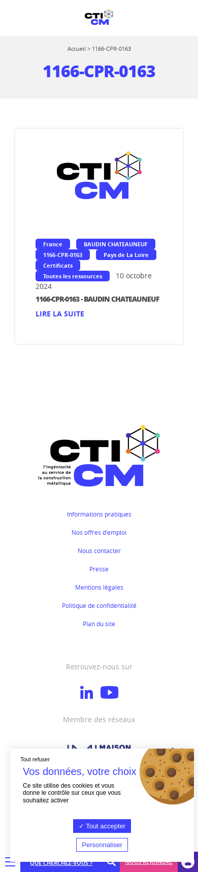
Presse (99, 569)
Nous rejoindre (149, 861)
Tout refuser (35, 759)
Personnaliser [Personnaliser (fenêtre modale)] (102, 845)
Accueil (77, 48)
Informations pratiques (99, 514)
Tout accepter (102, 826)
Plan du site (99, 624)
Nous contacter (99, 550)
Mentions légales (99, 587)
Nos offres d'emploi (99, 532)
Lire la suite (60, 313)
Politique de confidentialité (99, 605)
